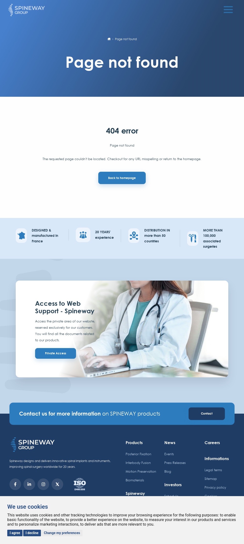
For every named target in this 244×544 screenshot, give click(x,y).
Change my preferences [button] (62, 533)
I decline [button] (32, 533)
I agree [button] (15, 533)
